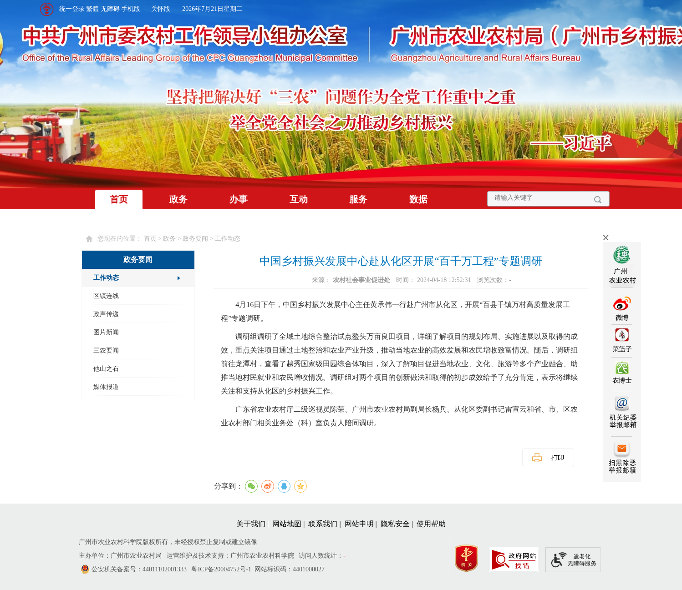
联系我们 (322, 524)
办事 (238, 199)
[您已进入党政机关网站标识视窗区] (471, 556)
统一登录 (72, 8)
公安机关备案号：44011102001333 (139, 569)
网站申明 (359, 524)
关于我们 (250, 524)
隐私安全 (395, 524)
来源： (352, 280)
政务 (178, 199)
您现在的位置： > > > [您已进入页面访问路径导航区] (168, 238)
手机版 (130, 8)
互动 (299, 199)
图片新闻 (106, 332)
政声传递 (106, 314)
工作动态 (227, 238)
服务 (358, 199)
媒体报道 (106, 386)
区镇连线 (106, 295)
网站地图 (286, 524)
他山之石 (106, 368)
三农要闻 (106, 350)
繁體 (92, 8)
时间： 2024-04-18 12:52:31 (434, 280)
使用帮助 (431, 524)
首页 (119, 199)
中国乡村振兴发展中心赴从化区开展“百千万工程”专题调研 (401, 261)
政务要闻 (195, 238)
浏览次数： (494, 280)
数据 (418, 199)
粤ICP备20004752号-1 (221, 569)
